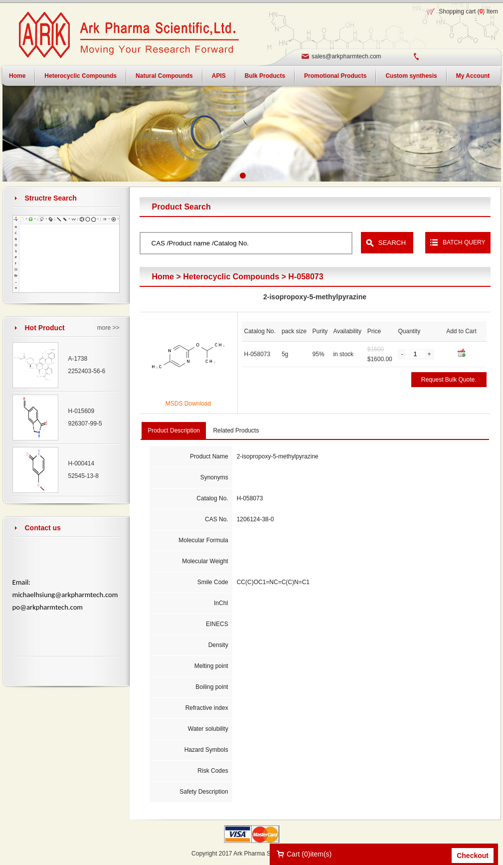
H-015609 (81, 411)
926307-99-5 (85, 423)
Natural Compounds (164, 75)
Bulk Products (265, 75)
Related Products (236, 430)
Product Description (174, 430)
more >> (108, 327)
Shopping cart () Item (468, 11)
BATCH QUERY (464, 242)
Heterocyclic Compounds (80, 75)
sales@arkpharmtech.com (346, 56)
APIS (219, 75)
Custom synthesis (411, 75)
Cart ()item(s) (309, 854)
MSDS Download (188, 403)
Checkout (473, 856)
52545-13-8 (83, 475)
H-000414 (81, 463)
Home (163, 276)
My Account (473, 75)
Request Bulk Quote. (449, 379)
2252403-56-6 (87, 371)
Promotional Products (335, 75)
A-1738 (78, 358)
